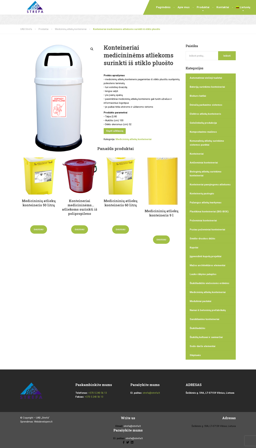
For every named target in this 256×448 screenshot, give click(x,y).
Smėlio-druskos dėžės (202, 238)
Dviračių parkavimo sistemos (206, 104)
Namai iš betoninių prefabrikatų (208, 310)
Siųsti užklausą (114, 130)
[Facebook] (123, 442)
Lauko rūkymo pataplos (203, 274)
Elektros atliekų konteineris (205, 113)
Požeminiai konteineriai (203, 220)
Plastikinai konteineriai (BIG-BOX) (209, 211)
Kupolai (194, 247)
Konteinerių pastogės (202, 193)
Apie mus (184, 7)
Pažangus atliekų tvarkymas (205, 202)
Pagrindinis (163, 7)
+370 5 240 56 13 (97, 392)
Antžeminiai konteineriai (204, 162)
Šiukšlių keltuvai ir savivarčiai (206, 337)
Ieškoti (227, 55)
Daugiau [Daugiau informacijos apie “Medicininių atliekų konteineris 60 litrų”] (120, 229)
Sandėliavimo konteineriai (204, 319)
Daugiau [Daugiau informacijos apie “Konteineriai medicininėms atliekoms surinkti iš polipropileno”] (79, 229)
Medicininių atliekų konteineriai (134, 139)
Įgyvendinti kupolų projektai (205, 256)
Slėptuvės (195, 355)
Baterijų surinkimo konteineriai (207, 86)
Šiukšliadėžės (197, 328)
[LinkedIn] (132, 442)
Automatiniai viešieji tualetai (206, 77)
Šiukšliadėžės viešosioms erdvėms (209, 283)
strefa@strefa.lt (151, 392)
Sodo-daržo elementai (202, 346)
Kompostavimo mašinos (203, 131)
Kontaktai (222, 7)
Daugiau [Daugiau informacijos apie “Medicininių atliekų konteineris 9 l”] (161, 239)
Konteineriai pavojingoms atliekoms (210, 184)
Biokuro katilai (198, 95)
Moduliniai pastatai (200, 301)
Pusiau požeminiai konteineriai (207, 229)
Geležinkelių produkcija (203, 122)
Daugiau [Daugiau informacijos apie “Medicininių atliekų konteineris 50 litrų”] (38, 229)
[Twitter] (128, 442)
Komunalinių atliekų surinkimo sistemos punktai (207, 142)
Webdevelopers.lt (43, 421)
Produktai (203, 7)
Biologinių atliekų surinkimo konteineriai (205, 173)
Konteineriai (197, 153)
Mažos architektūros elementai (207, 265)
